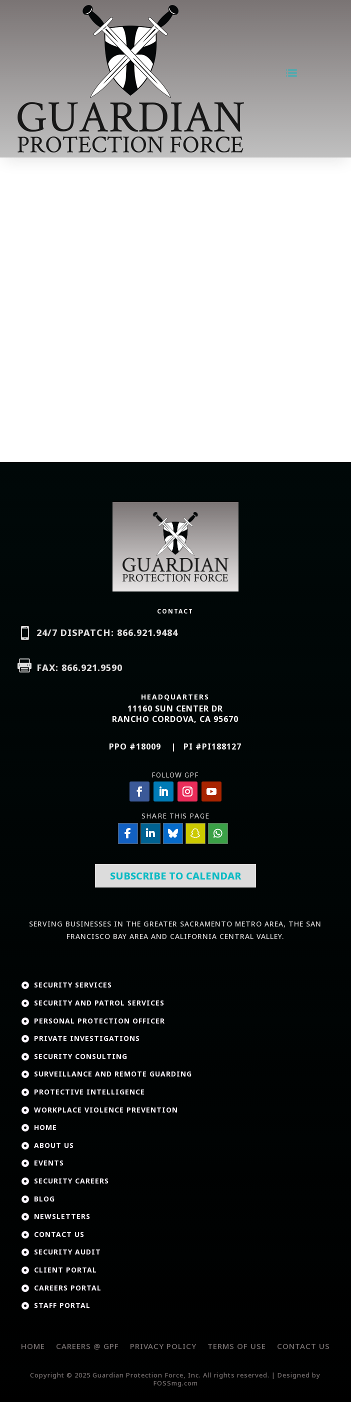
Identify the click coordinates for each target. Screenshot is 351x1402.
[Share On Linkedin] (150, 834)
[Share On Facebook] (128, 834)
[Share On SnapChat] (195, 834)
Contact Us (303, 1346)
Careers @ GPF (87, 1346)
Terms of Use (237, 1346)
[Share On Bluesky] (173, 834)
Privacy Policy (163, 1346)
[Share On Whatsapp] (218, 834)
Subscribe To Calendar (175, 875)
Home (33, 1346)
